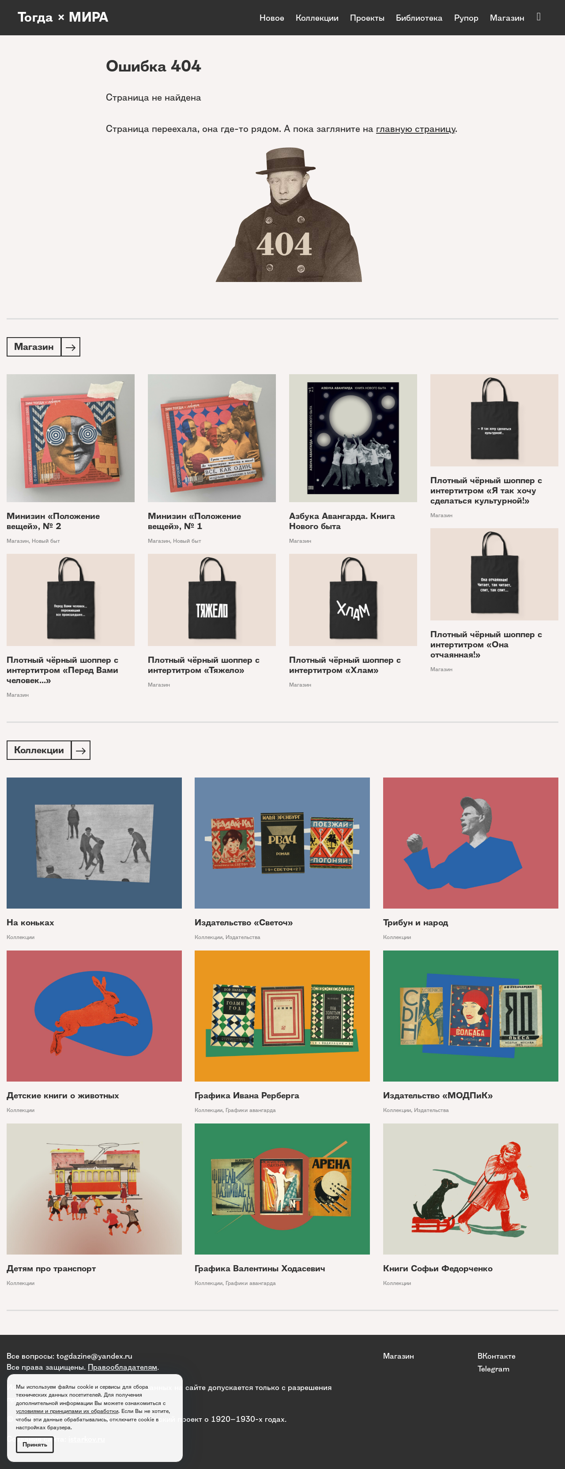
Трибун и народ (415, 924)
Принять (35, 1444)
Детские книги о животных (63, 1097)
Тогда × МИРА (63, 17)
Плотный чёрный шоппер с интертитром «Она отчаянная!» (486, 645)
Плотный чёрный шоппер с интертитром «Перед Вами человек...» (62, 671)
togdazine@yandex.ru (94, 1356)
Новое (272, 17)
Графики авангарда (251, 1112)
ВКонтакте (497, 1356)
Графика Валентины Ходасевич (260, 1270)
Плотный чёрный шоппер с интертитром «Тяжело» (204, 666)
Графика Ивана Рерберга (247, 1097)
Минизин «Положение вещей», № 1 (194, 522)
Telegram (493, 1369)
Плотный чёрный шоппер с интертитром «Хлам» (345, 666)
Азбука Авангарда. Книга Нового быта (342, 522)
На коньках (30, 924)
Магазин (507, 17)
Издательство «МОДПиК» (438, 1097)
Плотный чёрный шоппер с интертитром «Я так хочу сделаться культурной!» (486, 491)
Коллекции (317, 17)
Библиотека (419, 17)
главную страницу (415, 128)
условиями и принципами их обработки (67, 1411)
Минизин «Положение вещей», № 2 (53, 522)
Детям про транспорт (51, 1270)
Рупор (466, 17)
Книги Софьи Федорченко (438, 1270)
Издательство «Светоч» (244, 924)
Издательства (243, 939)
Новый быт (46, 541)
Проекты (367, 17)
